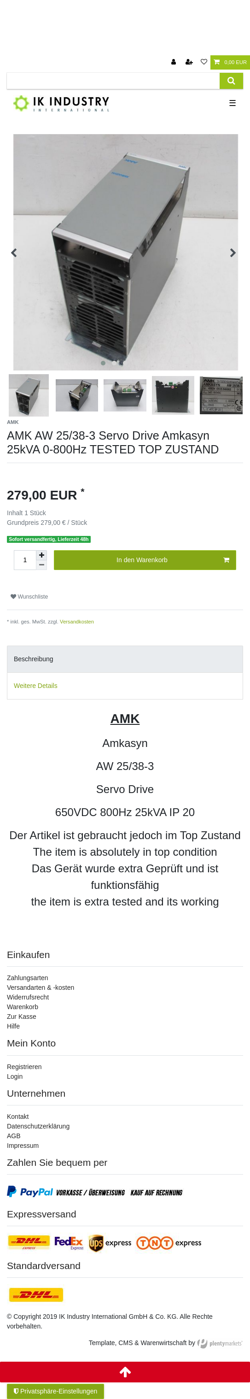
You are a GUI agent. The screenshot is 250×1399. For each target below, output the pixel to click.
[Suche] (231, 81)
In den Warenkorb (172, 560)
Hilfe (13, 1026)
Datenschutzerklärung (38, 1126)
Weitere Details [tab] (36, 685)
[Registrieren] (190, 62)
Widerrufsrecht (28, 997)
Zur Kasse (21, 1016)
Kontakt (18, 1116)
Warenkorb (22, 1007)
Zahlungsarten (27, 978)
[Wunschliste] (204, 62)
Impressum (23, 1145)
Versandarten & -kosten (40, 987)
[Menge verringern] (41, 565)
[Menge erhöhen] (41, 555)
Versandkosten (77, 621)
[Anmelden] (174, 62)
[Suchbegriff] (113, 81)
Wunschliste (29, 597)
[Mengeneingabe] (25, 560)
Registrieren (24, 1066)
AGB (14, 1136)
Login (15, 1076)
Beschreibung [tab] (33, 659)
